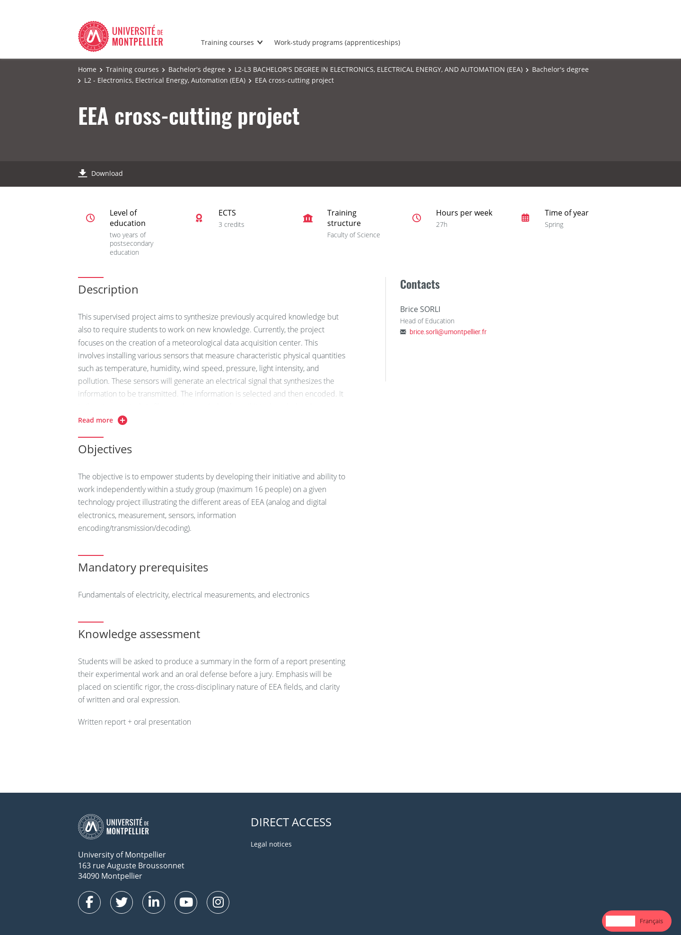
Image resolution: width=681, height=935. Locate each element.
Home (87, 69)
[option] (651, 921)
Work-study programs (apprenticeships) (337, 42)
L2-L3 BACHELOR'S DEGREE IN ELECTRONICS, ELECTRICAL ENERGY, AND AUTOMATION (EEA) (379, 69)
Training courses (227, 42)
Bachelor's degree (196, 69)
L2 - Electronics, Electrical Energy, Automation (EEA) (164, 80)
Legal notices (271, 844)
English (620, 921)
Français (651, 921)
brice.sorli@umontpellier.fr (448, 331)
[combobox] (620, 921)
